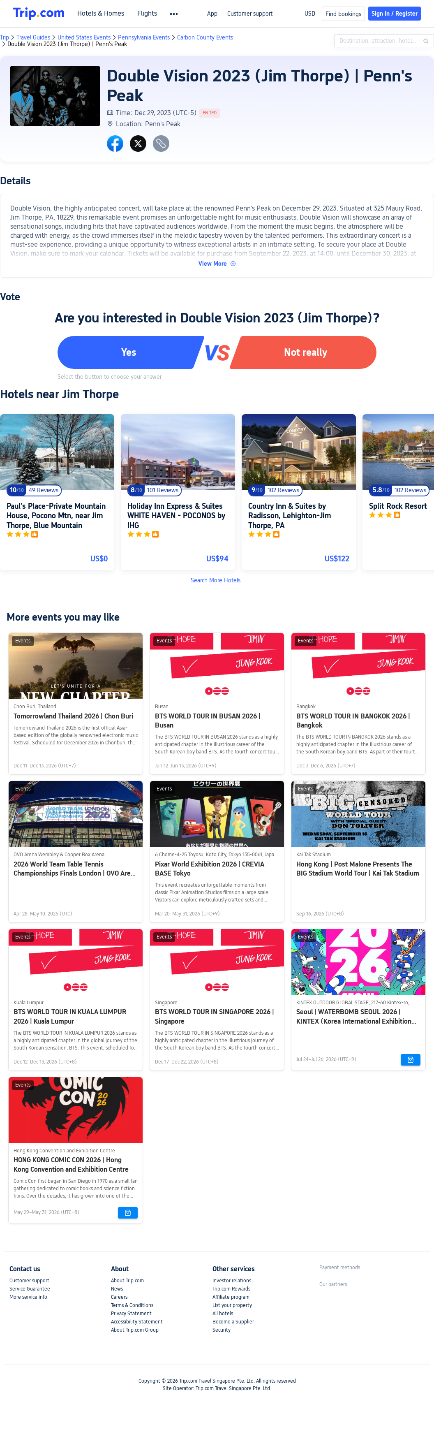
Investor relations (231, 1281)
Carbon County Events (205, 37)
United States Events (84, 37)
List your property (232, 1305)
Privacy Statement (131, 1313)
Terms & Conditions (132, 1305)
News (117, 1289)
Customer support (249, 13)
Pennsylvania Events (144, 37)
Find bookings (343, 14)
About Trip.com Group (135, 1330)
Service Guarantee (29, 1289)
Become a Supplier (233, 1322)
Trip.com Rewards (231, 1289)
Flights (147, 13)
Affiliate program (230, 1297)
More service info (28, 1297)
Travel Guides (33, 37)
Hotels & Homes (100, 13)
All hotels (222, 1313)
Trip (4, 37)
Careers (119, 1297)
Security (221, 1330)
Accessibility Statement (137, 1322)
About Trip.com (127, 1281)
